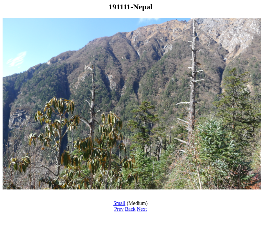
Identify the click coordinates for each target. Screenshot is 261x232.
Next (142, 209)
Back (130, 209)
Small (119, 203)
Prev (118, 209)
